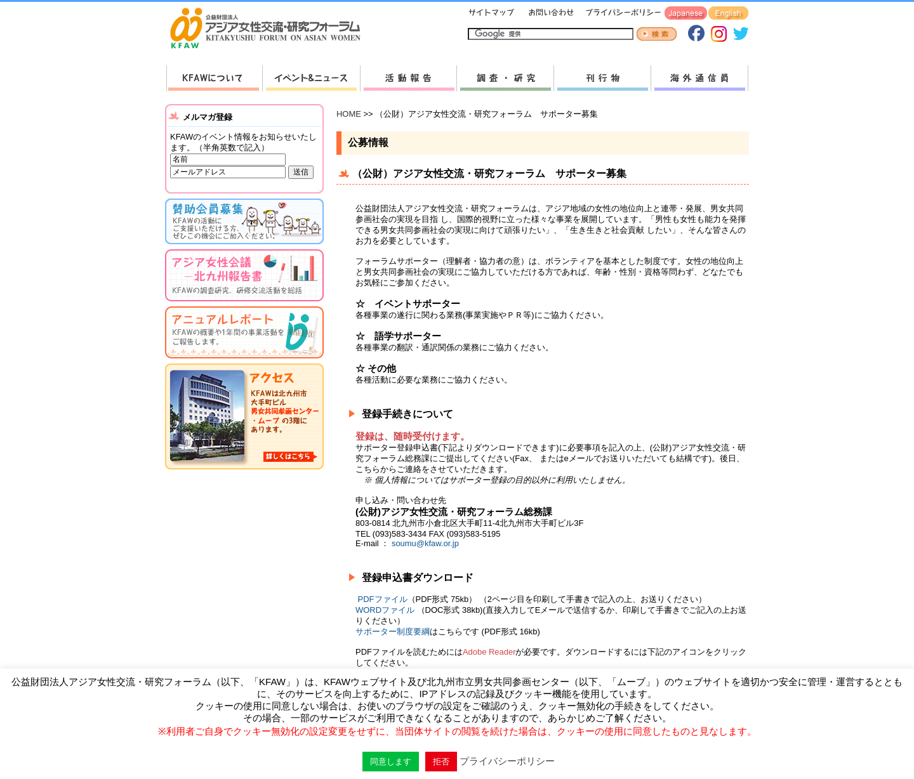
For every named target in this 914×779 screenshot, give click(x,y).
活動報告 (408, 78)
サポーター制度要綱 (392, 631)
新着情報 (311, 78)
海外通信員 (699, 78)
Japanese (686, 13)
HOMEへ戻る (270, 29)
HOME (348, 114)
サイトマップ (492, 13)
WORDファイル (386, 610)
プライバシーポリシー (621, 13)
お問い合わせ (549, 13)
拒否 (441, 761)
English (728, 13)
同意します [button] (390, 761)
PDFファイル (382, 599)
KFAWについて (214, 78)
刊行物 (602, 78)
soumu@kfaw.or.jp (425, 543)
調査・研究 (504, 78)
